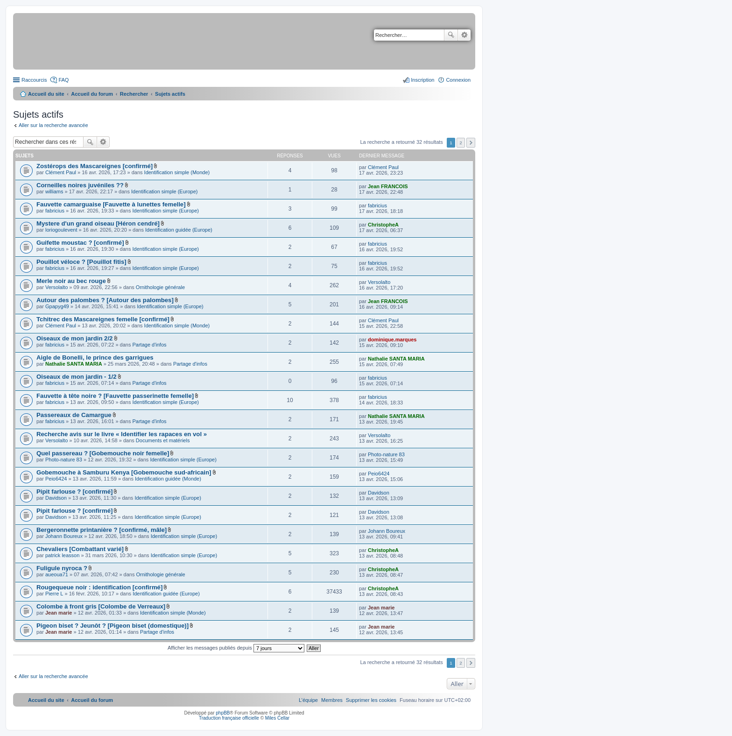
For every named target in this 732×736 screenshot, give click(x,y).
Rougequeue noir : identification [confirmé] (99, 587)
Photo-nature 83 (63, 459)
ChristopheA (383, 224)
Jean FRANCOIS (388, 186)
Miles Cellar (277, 718)
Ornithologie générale (160, 287)
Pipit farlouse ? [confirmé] (74, 491)
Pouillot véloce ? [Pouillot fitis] (81, 261)
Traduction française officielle (229, 718)
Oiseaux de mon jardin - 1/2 (76, 376)
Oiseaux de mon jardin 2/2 (74, 338)
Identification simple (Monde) (177, 172)
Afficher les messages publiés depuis (236, 648)
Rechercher (451, 35)
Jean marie (58, 613)
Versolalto (56, 287)
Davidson (56, 498)
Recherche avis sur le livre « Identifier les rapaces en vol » (121, 434)
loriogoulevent (61, 230)
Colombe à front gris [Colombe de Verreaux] (100, 606)
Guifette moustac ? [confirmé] (80, 242)
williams (54, 191)
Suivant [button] (470, 143)
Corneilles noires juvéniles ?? (80, 185)
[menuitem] (371, 700)
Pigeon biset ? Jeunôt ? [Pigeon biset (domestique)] (112, 625)
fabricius (54, 210)
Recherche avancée (464, 35)
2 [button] (460, 142)
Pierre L (54, 593)
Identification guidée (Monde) (168, 478)
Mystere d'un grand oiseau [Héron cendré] (98, 223)
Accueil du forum (92, 94)
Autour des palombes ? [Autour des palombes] (105, 300)
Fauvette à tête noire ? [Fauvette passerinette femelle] (115, 395)
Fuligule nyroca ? (61, 568)
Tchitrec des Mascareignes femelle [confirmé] (102, 319)
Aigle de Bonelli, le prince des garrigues (95, 357)
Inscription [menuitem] (422, 80)
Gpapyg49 (57, 306)
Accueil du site (46, 94)
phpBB (223, 712)
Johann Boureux (64, 536)
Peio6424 (56, 478)
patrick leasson (62, 555)
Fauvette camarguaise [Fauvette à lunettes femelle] (111, 204)
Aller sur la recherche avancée (53, 125)
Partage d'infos (150, 344)
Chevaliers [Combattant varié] (80, 548)
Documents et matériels (163, 440)
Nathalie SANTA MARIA (73, 364)
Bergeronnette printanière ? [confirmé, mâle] (101, 529)
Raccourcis (34, 80)
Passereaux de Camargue (74, 414)
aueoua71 (56, 574)
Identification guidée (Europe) (178, 230)
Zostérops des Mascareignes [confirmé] (94, 166)
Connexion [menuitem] (458, 80)
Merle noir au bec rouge (71, 280)
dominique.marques (392, 339)
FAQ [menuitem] (63, 80)
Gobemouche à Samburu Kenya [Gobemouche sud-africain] (123, 472)
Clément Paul (60, 172)
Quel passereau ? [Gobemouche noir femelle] (102, 453)
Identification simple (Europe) (164, 191)
